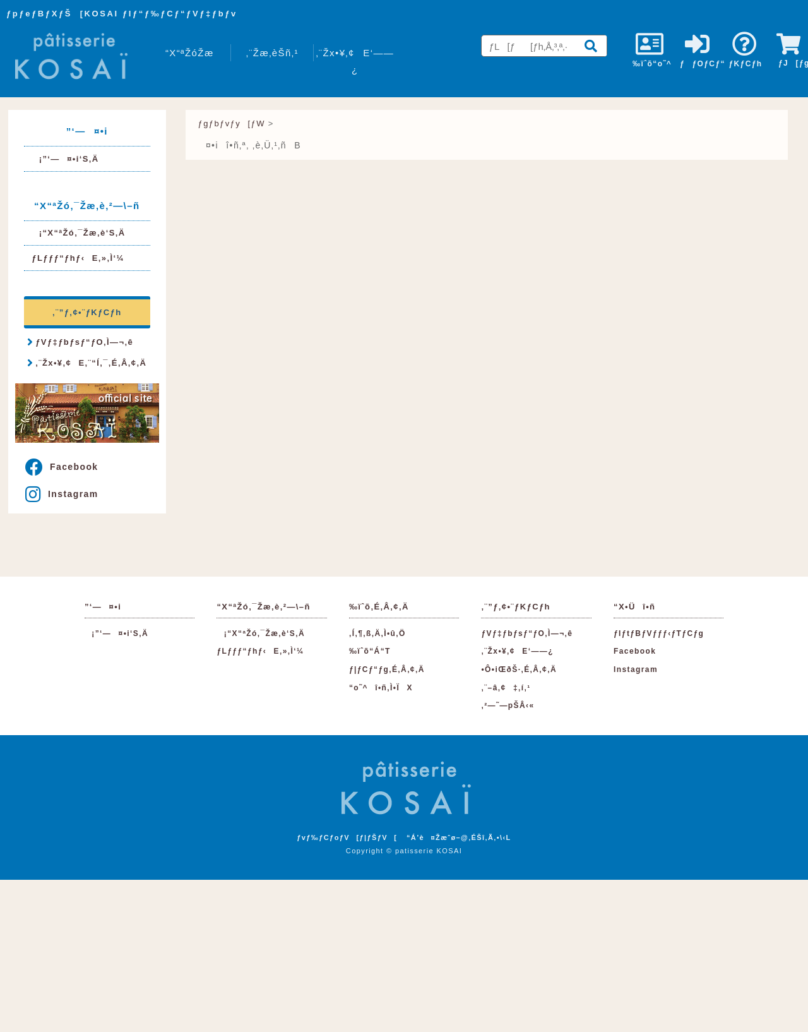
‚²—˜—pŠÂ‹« (507, 705)
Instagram (61, 494)
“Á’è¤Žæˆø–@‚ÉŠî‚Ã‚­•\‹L (459, 837)
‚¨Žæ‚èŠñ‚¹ (272, 52)
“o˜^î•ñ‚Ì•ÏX (381, 687)
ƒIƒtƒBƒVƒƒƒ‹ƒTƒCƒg (659, 633)
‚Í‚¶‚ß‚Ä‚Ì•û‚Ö (377, 633)
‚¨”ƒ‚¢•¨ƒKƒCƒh (86, 312)
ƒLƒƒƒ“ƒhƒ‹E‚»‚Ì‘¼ (78, 258)
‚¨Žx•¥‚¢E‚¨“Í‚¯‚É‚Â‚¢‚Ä (86, 362)
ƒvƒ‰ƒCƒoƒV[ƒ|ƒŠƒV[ (347, 837)
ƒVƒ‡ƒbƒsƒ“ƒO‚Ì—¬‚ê (80, 341)
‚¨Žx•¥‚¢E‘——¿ (355, 61)
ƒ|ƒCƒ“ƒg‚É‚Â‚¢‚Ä (387, 669)
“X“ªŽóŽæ (189, 52)
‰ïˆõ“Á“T (370, 651)
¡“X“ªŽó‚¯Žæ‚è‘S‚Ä (78, 232)
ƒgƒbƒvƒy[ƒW (231, 123)
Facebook (61, 467)
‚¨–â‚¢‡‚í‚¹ (505, 687)
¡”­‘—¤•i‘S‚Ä (65, 159)
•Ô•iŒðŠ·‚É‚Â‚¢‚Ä (518, 669)
